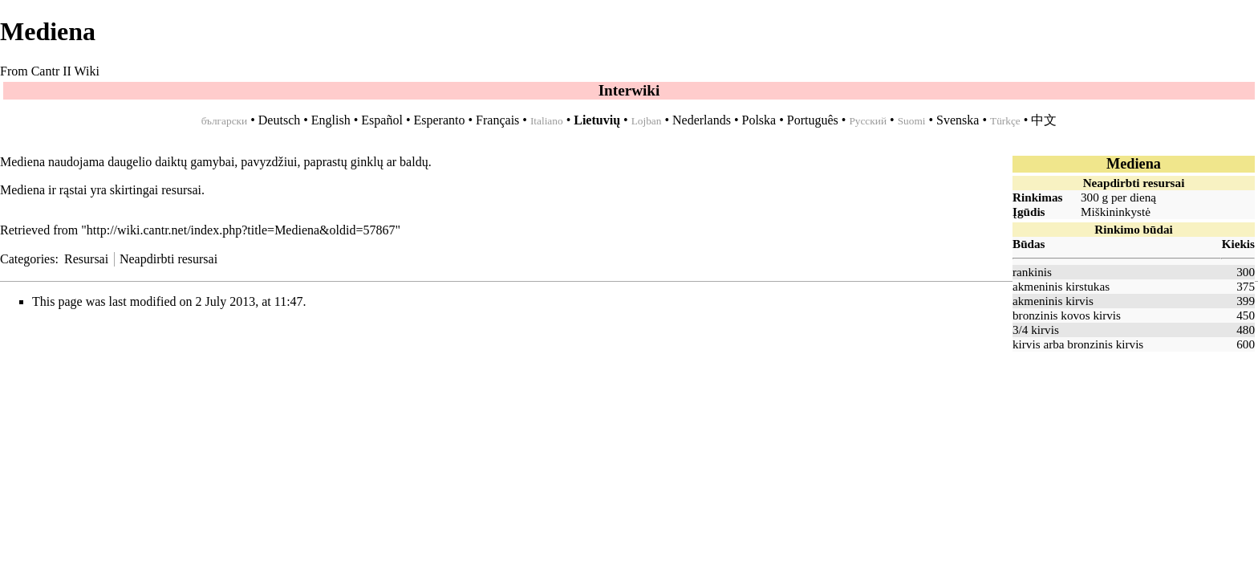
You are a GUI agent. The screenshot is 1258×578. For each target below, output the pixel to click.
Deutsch (279, 120)
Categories (27, 259)
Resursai (86, 259)
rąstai (73, 190)
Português (812, 120)
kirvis (1026, 344)
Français (497, 120)
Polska (758, 120)
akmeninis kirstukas (1061, 286)
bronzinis (1090, 344)
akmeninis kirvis (1053, 300)
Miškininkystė (1115, 211)
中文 (1044, 120)
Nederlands (701, 120)
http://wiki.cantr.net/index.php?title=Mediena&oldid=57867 (241, 230)
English (331, 120)
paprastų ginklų (343, 162)
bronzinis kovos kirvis (1066, 315)
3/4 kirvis (1035, 329)
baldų (414, 162)
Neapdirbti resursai (168, 259)
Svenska (957, 120)
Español (382, 120)
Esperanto (439, 120)
